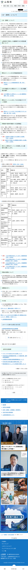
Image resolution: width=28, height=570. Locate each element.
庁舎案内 (4, 541)
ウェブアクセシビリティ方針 (9, 548)
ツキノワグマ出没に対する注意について (12, 353)
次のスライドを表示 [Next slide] (26, 5)
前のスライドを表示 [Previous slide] (1, 5)
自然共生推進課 (7, 349)
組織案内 (5, 534)
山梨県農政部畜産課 (7, 319)
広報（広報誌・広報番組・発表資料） (12, 410)
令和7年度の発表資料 (8, 412)
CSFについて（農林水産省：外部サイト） (11, 308)
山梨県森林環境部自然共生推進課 (10, 328)
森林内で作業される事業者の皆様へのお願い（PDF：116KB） (16, 140)
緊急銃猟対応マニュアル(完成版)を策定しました (14, 364)
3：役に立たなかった (8, 382)
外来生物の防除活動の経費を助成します (12, 361)
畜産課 (4, 404)
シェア (25, 10)
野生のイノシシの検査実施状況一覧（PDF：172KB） (14, 83)
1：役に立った (6, 380)
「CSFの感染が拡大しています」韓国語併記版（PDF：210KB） (16, 267)
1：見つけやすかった (8, 387)
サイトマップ (5, 544)
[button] (21, 2)
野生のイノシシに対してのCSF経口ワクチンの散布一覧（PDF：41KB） (15, 112)
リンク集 (4, 551)
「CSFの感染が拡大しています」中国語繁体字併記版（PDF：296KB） (16, 260)
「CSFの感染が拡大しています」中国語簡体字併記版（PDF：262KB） (16, 263)
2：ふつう (16, 380)
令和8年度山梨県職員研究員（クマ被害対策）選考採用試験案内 (15, 356)
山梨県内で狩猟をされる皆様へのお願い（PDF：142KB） (15, 137)
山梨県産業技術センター (9, 415)
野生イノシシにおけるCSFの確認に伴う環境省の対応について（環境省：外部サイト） (14, 316)
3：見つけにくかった (8, 388)
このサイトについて (7, 546)
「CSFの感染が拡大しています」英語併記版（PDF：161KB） (16, 256)
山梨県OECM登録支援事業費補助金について (13, 359)
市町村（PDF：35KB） (18, 164)
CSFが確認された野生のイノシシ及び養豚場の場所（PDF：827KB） (15, 95)
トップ (2, 534)
